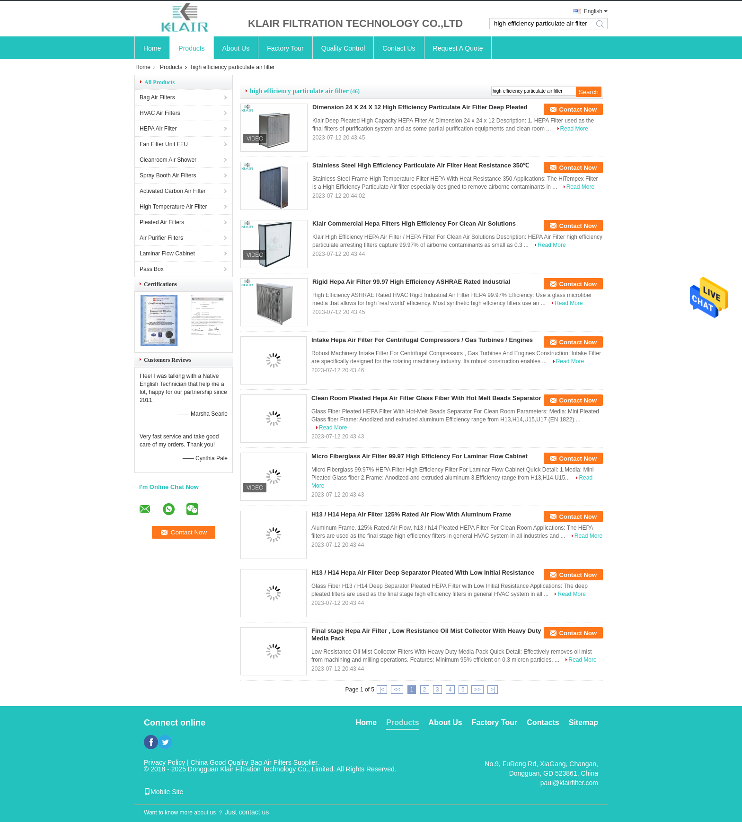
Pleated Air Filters (162, 222)
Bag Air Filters (157, 97)
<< (397, 689)
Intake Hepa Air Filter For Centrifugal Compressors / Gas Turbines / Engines (422, 339)
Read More (574, 128)
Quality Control (343, 48)
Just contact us (247, 812)
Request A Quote (458, 48)
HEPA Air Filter (158, 128)
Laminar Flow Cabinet (167, 253)
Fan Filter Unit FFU (164, 144)
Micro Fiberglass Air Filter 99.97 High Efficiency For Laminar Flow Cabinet (419, 456)
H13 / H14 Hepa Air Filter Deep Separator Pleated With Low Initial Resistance (422, 572)
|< (382, 689)
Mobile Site (163, 792)
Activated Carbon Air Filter (172, 191)
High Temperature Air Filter (173, 206)
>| (492, 689)
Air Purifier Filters (161, 238)
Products (191, 48)
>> (477, 689)
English (593, 11)
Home (152, 48)
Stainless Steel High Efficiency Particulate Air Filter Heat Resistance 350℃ (420, 165)
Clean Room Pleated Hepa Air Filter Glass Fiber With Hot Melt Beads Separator (426, 398)
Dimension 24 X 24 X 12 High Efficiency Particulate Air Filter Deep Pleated (420, 107)
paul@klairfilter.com (569, 783)
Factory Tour (285, 48)
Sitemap (583, 722)
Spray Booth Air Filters (168, 175)
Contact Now (578, 109)
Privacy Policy (164, 762)
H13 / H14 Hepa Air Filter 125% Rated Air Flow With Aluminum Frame (411, 514)
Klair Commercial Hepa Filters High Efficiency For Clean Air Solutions (414, 223)
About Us (236, 48)
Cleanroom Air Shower (168, 160)
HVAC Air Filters (160, 113)
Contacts (543, 722)
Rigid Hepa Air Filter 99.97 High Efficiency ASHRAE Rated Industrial (411, 281)
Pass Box (152, 269)
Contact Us (398, 48)
